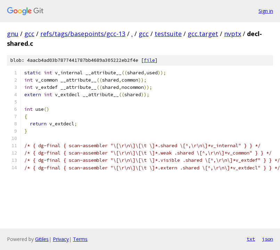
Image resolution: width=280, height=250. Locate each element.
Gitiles (42, 239)
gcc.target (203, 34)
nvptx (232, 34)
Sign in (265, 11)
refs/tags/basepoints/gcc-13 (82, 34)
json (267, 239)
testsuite (168, 34)
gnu (12, 34)
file (149, 60)
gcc (29, 34)
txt (251, 239)
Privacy (61, 239)
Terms (80, 239)
